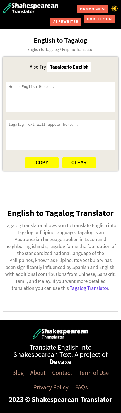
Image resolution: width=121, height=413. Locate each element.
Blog (18, 372)
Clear (79, 162)
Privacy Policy (51, 387)
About (37, 372)
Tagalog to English (69, 67)
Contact (62, 372)
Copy (42, 162)
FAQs (81, 387)
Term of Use (94, 372)
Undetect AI (100, 19)
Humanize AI (93, 9)
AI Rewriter (66, 22)
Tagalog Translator (89, 288)
